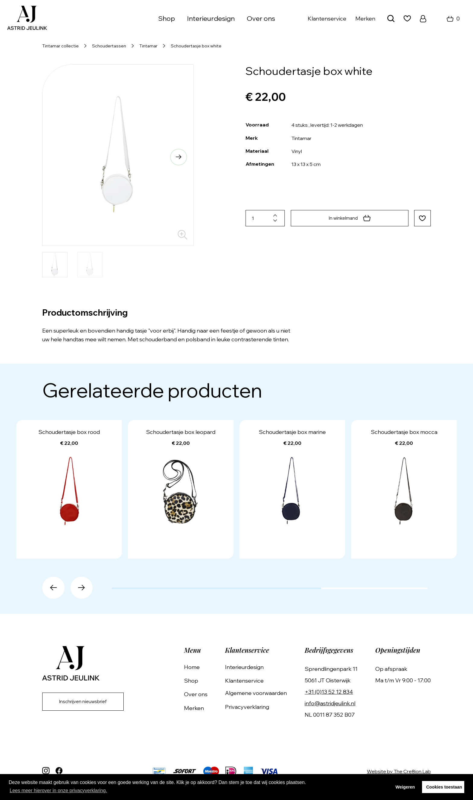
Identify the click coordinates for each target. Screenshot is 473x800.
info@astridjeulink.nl (332, 703)
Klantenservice (327, 18)
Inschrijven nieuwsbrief (86, 702)
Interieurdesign (211, 18)
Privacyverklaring (252, 706)
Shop (166, 18)
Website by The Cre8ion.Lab (399, 771)
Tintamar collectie (60, 46)
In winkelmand (348, 218)
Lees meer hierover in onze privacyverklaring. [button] (58, 790)
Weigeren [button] (405, 787)
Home (198, 667)
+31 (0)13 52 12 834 (331, 691)
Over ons (261, 18)
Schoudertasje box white (196, 46)
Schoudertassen (109, 46)
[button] (177, 158)
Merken (365, 18)
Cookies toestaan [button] (444, 787)
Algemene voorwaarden (260, 693)
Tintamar (148, 46)
